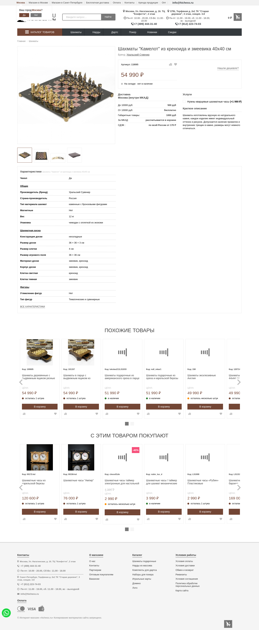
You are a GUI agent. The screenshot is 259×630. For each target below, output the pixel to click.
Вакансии (94, 579)
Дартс (112, 32)
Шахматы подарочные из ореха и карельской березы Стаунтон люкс (169, 377)
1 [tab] (127, 424)
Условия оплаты (184, 561)
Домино (136, 583)
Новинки (149, 32)
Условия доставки (185, 565)
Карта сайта (182, 590)
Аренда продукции (148, 3)
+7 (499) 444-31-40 (145, 23)
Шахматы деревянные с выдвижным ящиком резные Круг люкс (45, 377)
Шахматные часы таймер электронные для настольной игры (129, 482)
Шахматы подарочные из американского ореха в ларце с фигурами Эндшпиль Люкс (129, 377)
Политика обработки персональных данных (188, 584)
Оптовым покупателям (101, 574)
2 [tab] (132, 424)
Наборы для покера (142, 574)
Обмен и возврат (185, 570)
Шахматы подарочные (144, 561)
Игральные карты (141, 579)
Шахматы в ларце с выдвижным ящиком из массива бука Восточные (85, 377)
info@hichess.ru (182, 2)
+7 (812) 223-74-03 (189, 23)
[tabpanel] (47, 379)
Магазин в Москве (38, 3)
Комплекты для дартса (144, 570)
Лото (134, 588)
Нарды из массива (142, 565)
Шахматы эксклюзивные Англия (209, 377)
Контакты (129, 3)
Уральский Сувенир (138, 54)
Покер (130, 32)
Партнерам (95, 570)
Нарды (93, 32)
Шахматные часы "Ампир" (86, 480)
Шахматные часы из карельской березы (41, 482)
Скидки (169, 32)
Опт (164, 3)
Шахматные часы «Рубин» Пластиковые (210, 482)
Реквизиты (181, 574)
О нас (92, 561)
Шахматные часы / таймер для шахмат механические (168, 482)
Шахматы (73, 32)
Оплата (117, 3)
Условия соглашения (187, 579)
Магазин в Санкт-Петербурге (67, 3)
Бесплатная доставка (97, 3)
